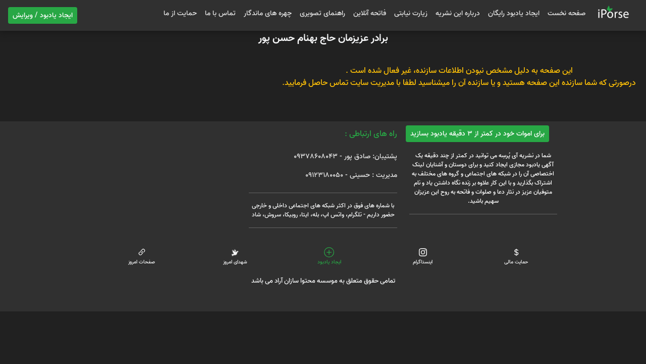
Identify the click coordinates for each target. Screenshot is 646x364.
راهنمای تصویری (322, 13)
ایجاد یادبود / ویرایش (43, 15)
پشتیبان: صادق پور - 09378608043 (345, 156)
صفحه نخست (566, 13)
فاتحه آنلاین (369, 13)
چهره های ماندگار (268, 13)
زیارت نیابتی (410, 13)
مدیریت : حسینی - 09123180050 (351, 175)
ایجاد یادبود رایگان (514, 13)
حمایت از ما (180, 13)
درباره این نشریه (458, 13)
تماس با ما (220, 13)
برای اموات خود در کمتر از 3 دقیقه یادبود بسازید (477, 134)
